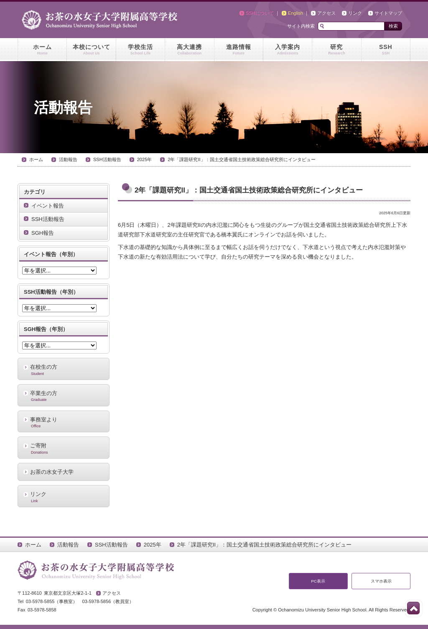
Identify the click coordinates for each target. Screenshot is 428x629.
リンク (355, 12)
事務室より (63, 422)
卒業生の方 (63, 396)
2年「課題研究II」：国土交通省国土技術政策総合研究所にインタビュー (241, 159)
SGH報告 (42, 233)
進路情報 (239, 50)
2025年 (144, 159)
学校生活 (140, 50)
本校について (91, 50)
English (295, 12)
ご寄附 (63, 448)
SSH (386, 50)
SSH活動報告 (107, 159)
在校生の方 (63, 369)
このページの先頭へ (413, 608)
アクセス (326, 12)
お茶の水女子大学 (52, 472)
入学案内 (287, 50)
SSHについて (260, 12)
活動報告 (68, 159)
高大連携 (189, 50)
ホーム (42, 50)
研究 (336, 50)
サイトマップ (388, 12)
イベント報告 (47, 206)
